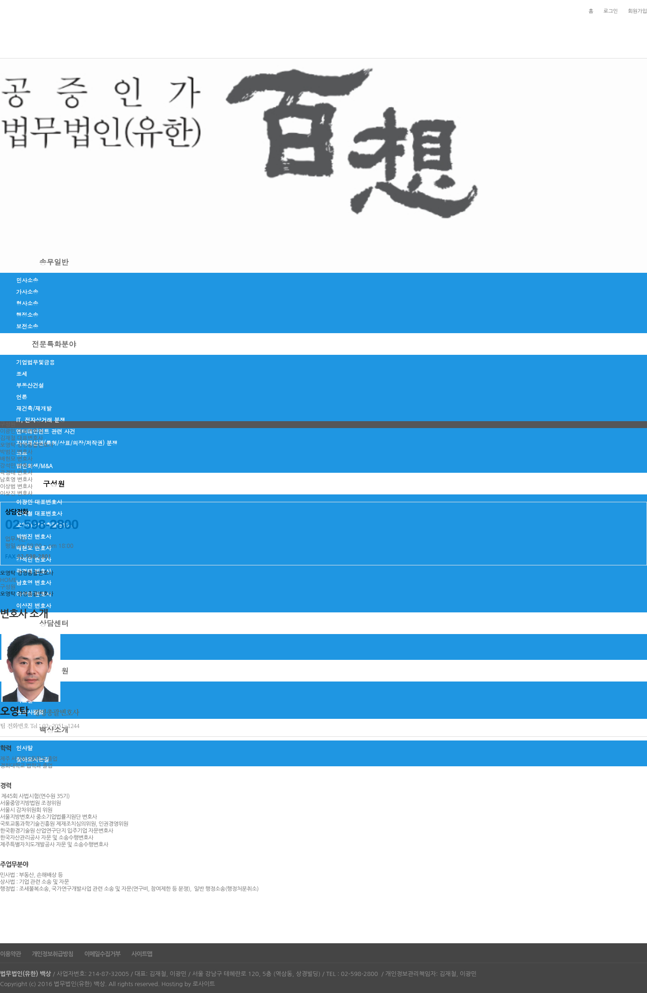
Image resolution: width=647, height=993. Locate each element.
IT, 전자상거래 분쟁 (40, 419)
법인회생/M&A (34, 466)
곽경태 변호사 (16, 473)
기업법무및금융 (35, 362)
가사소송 (27, 291)
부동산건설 (30, 385)
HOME (8, 580)
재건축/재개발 (34, 408)
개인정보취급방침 (52, 954)
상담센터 (54, 623)
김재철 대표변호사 (39, 513)
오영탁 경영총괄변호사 (26, 445)
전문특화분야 (54, 344)
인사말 (24, 748)
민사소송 (27, 280)
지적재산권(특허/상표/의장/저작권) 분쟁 (67, 443)
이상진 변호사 (33, 605)
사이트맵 (141, 954)
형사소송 (27, 303)
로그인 (611, 11)
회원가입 (637, 11)
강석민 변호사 (16, 466)
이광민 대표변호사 (39, 501)
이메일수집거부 (102, 954)
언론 (21, 396)
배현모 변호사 (16, 459)
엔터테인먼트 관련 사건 (45, 431)
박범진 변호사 (33, 536)
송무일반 (54, 262)
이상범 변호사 (16, 486)
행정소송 (27, 314)
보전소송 (27, 326)
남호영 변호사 (16, 479)
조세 (21, 373)
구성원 (54, 483)
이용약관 (10, 954)
